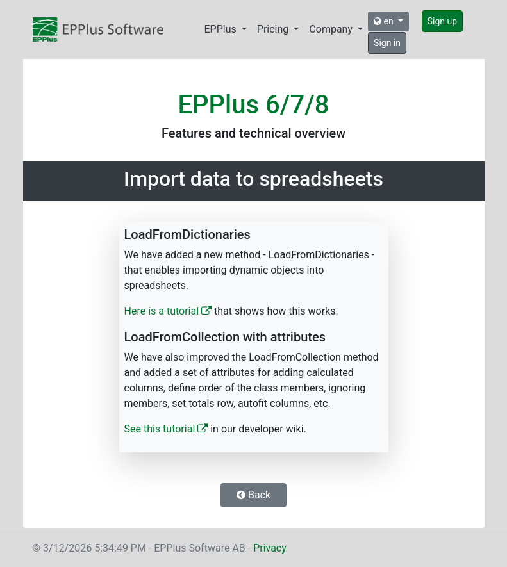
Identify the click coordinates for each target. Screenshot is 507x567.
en (384, 21)
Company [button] (332, 29)
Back (253, 495)
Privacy (270, 548)
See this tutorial (166, 429)
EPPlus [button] (221, 29)
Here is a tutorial (168, 311)
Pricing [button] (274, 29)
